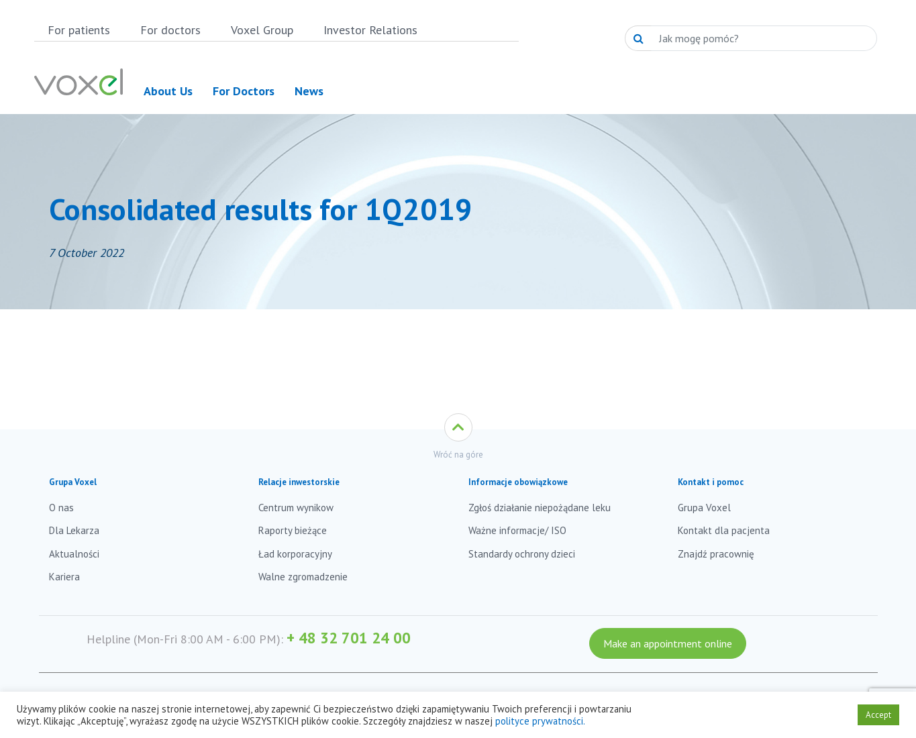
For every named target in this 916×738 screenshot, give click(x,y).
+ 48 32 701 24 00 (349, 637)
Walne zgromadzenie (303, 576)
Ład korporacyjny (295, 553)
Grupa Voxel (704, 507)
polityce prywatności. (540, 721)
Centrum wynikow (296, 507)
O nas (61, 507)
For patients (79, 30)
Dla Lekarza (74, 530)
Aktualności (74, 553)
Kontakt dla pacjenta (724, 530)
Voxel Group (262, 30)
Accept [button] (878, 715)
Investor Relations (370, 30)
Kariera (64, 576)
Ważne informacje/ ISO (517, 530)
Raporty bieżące (292, 530)
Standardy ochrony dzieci (521, 553)
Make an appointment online (667, 643)
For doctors (170, 30)
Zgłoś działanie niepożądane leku (539, 507)
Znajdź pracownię (716, 553)
